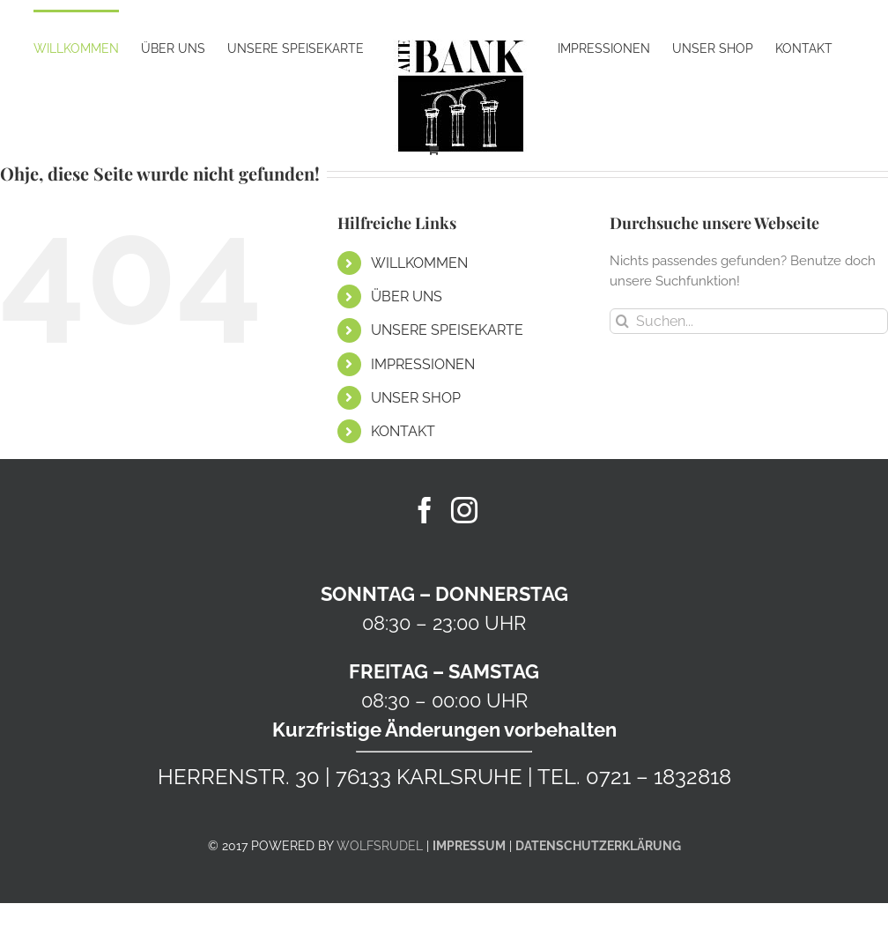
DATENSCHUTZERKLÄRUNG (598, 846)
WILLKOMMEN (419, 263)
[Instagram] (464, 510)
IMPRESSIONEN (423, 364)
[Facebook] (424, 510)
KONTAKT (403, 431)
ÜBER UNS (406, 296)
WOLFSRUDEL (380, 846)
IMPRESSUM (469, 846)
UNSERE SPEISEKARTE (447, 330)
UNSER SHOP (416, 397)
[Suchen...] (749, 321)
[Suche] (622, 321)
